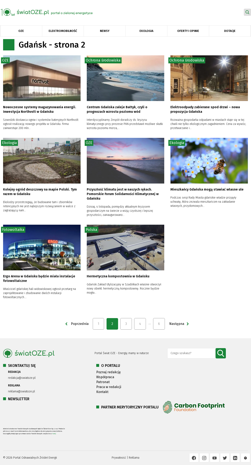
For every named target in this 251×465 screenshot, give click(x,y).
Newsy (104, 31)
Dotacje (230, 31)
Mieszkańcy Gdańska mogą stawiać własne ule (207, 189)
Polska (91, 229)
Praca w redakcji (108, 387)
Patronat (103, 382)
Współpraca (105, 377)
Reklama (134, 457)
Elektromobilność (63, 31)
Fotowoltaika (13, 229)
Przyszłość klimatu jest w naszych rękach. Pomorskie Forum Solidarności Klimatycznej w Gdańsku (123, 193)
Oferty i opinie (188, 31)
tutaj (54, 434)
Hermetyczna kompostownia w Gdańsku (118, 276)
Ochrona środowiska (103, 60)
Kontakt (102, 392)
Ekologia (146, 31)
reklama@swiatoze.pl (21, 391)
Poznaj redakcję (108, 372)
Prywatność (119, 457)
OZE (21, 31)
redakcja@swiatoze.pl (22, 378)
